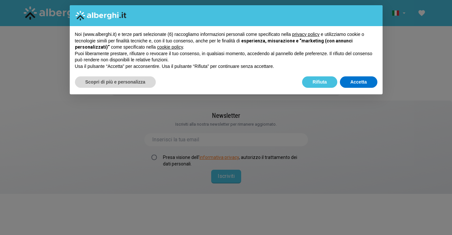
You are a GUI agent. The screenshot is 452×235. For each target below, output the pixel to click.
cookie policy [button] (170, 47)
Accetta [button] (358, 82)
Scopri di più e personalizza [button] (115, 82)
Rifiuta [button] (320, 82)
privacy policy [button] (305, 34)
